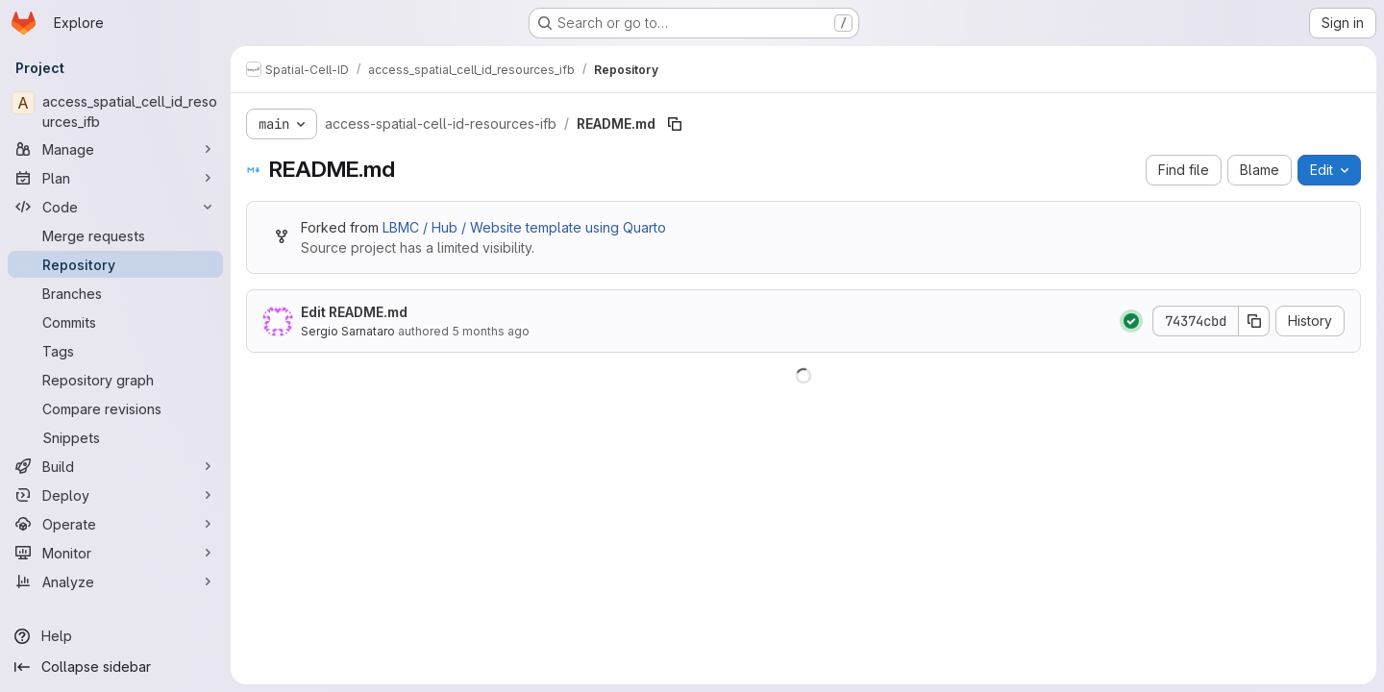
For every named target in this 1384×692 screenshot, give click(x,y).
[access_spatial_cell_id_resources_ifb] (115, 111)
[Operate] (115, 523)
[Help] (115, 636)
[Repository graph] (115, 379)
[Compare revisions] (115, 408)
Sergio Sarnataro (348, 331)
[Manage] (115, 149)
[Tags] (115, 350)
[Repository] (115, 264)
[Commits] (115, 322)
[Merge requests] (115, 235)
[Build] (115, 466)
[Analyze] (115, 581)
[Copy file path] (674, 124)
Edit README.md (354, 312)
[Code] (115, 206)
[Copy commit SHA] (1254, 321)
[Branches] (115, 293)
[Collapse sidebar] (115, 667)
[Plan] (115, 177)
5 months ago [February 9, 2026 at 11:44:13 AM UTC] (491, 331)
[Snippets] (115, 437)
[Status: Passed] (1131, 321)
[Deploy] (115, 495)
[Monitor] (115, 552)
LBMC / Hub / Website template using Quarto (524, 227)
